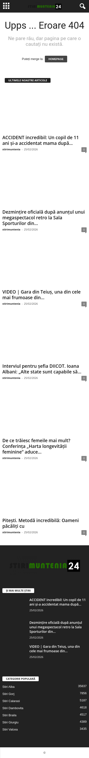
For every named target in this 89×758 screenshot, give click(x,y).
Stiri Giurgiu (10, 722)
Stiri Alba (8, 687)
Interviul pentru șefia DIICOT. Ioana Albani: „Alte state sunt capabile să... (41, 369)
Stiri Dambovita (12, 708)
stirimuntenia (11, 149)
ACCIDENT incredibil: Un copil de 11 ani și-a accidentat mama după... (40, 140)
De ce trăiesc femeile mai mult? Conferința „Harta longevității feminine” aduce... (36, 446)
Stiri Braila (9, 715)
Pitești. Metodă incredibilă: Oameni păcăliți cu (40, 523)
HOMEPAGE (55, 59)
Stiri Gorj (8, 694)
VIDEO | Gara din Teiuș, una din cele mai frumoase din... (41, 295)
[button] (81, 6)
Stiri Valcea (10, 729)
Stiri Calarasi (11, 701)
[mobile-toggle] (6, 6)
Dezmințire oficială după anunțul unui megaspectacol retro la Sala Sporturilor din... (43, 217)
